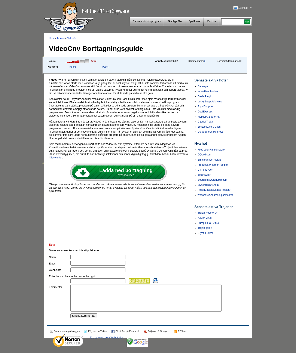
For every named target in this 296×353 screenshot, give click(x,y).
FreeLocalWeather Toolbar (213, 164)
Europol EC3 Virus (208, 223)
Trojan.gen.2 (205, 227)
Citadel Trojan (206, 121)
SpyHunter (195, 21)
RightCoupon (205, 106)
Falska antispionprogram (147, 21)
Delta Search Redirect (210, 131)
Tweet (105, 66)
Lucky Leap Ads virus (210, 101)
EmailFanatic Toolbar (210, 159)
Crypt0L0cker (205, 233)
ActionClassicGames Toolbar (214, 189)
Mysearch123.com (208, 184)
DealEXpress (205, 111)
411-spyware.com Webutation (107, 342)
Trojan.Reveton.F (207, 212)
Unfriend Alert (205, 169)
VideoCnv (72, 38)
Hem (51, 38)
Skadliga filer (174, 21)
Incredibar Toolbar (208, 91)
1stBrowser (204, 174)
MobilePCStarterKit (209, 116)
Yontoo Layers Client (209, 126)
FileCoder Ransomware (211, 149)
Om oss (211, 21)
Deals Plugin (205, 96)
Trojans (60, 38)
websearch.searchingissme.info (216, 194)
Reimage (203, 86)
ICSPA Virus (205, 217)
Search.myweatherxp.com (213, 179)
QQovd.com (204, 154)
